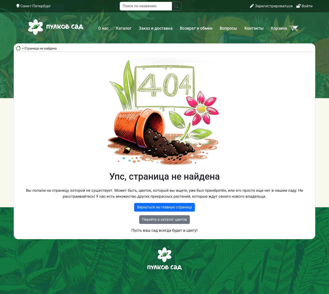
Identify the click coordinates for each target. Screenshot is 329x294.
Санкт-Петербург (33, 6)
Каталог (124, 28)
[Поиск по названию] (146, 6)
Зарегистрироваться (271, 6)
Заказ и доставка (155, 28)
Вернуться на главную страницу (164, 207)
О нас (103, 28)
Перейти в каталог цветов (164, 219)
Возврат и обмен (196, 28)
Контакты (254, 28)
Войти (304, 6)
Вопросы (228, 28)
